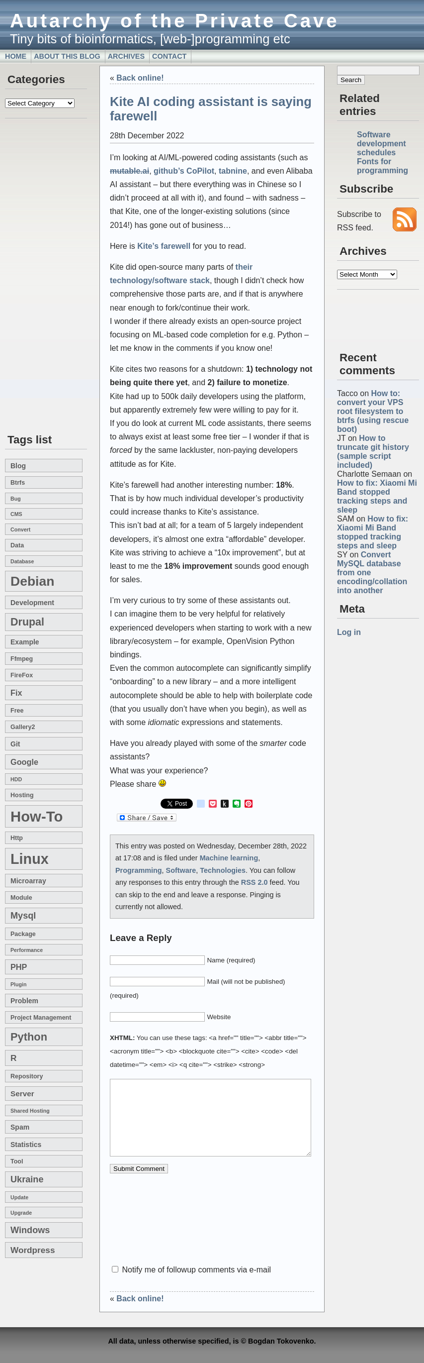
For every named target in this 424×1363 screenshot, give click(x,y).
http (16, 838)
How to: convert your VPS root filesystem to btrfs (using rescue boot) (373, 411)
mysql (23, 916)
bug (15, 499)
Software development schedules (381, 143)
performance (26, 950)
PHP (18, 966)
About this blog (67, 56)
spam (19, 1127)
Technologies (223, 870)
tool (16, 1161)
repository (26, 1076)
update (19, 1197)
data (17, 545)
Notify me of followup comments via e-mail (196, 1269)
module (21, 897)
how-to (36, 816)
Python (28, 1037)
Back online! (140, 78)
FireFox (21, 675)
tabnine (233, 171)
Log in (349, 632)
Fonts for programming (382, 166)
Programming (138, 870)
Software (181, 870)
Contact (169, 56)
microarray (28, 881)
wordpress (32, 1250)
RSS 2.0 (254, 882)
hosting (22, 795)
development (32, 603)
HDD (16, 779)
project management (40, 1017)
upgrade (21, 1213)
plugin (18, 984)
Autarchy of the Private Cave (174, 20)
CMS (16, 514)
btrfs (17, 482)
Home (15, 56)
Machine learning (229, 858)
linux (29, 859)
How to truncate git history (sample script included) (373, 451)
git (15, 744)
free (16, 710)
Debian (32, 581)
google (24, 761)
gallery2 (22, 727)
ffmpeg (21, 658)
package (23, 934)
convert (20, 529)
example (24, 642)
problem (24, 1001)
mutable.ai (129, 171)
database (22, 561)
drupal (27, 622)
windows (30, 1230)
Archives (126, 56)
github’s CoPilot (184, 171)
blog (18, 466)
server (22, 1093)
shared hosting (30, 1111)
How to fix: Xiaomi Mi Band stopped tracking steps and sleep (377, 496)
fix (16, 692)
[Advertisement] (35, 276)
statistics (25, 1145)
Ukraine (27, 1179)
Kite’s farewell (163, 246)
